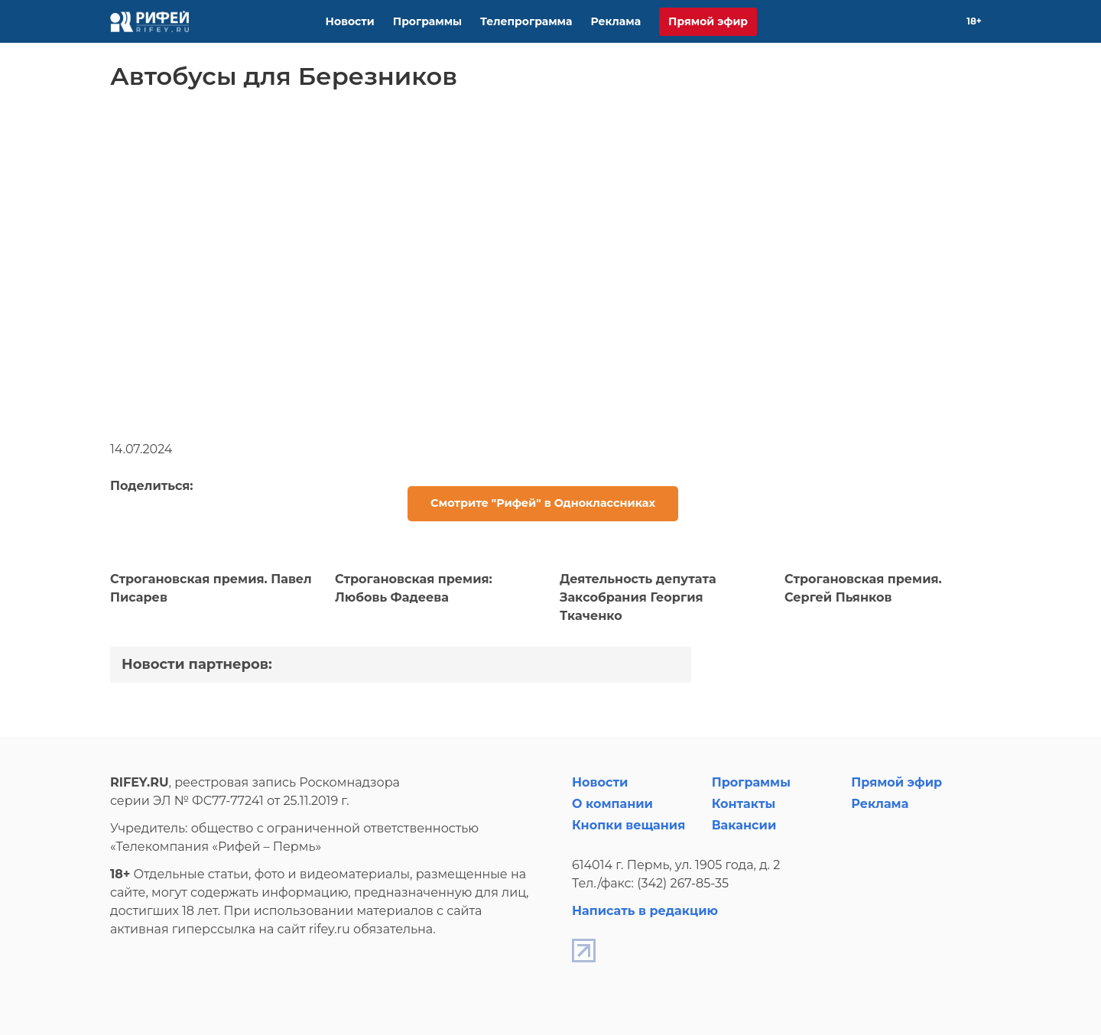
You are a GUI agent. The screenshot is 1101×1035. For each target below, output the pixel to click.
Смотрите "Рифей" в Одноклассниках (542, 503)
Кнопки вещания (628, 825)
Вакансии (744, 825)
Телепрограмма (526, 21)
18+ (974, 21)
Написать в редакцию (645, 911)
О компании (612, 804)
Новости (350, 21)
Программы (427, 21)
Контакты (744, 804)
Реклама (615, 21)
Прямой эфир (708, 21)
